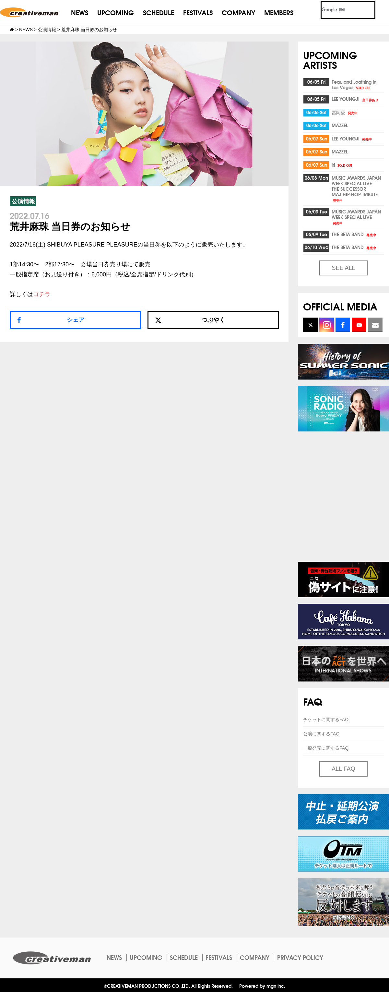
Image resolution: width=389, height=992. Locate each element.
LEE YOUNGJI (355, 99)
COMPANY (238, 12)
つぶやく (190, 320)
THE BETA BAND (354, 234)
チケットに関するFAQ (325, 719)
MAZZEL (340, 125)
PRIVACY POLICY (300, 957)
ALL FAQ (343, 769)
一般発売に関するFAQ (325, 748)
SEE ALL (343, 268)
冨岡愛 (345, 112)
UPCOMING (115, 12)
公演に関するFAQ (321, 733)
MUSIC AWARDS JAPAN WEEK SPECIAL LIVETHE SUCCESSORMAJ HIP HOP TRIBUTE (356, 188)
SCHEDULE (158, 12)
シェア (75, 320)
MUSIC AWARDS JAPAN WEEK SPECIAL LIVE (356, 216)
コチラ (42, 294)
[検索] (340, 10)
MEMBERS (278, 12)
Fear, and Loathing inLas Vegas (354, 84)
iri (342, 164)
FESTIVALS (198, 12)
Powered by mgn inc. (262, 985)
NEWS (79, 12)
